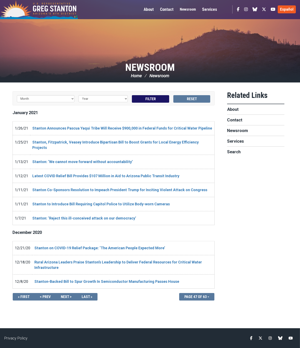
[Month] (45, 98)
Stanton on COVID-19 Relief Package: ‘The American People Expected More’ (99, 248)
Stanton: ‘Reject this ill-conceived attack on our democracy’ (84, 218)
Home (136, 75)
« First (24, 296)
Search (234, 151)
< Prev (45, 296)
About (233, 109)
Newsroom (188, 9)
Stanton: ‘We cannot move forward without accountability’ (82, 162)
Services (235, 141)
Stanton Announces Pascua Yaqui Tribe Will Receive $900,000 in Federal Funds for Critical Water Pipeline (122, 128)
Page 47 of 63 (196, 296)
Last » (87, 296)
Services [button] (209, 9)
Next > (66, 296)
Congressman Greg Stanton (49, 9)
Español (287, 9)
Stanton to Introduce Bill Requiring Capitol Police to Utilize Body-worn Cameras (101, 204)
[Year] (103, 98)
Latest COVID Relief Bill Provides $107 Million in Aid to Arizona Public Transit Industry (105, 176)
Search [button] (225, 9)
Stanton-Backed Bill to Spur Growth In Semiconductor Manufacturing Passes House (106, 281)
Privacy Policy (16, 338)
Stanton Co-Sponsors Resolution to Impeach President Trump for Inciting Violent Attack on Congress (119, 190)
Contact (234, 119)
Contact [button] (167, 9)
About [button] (149, 9)
